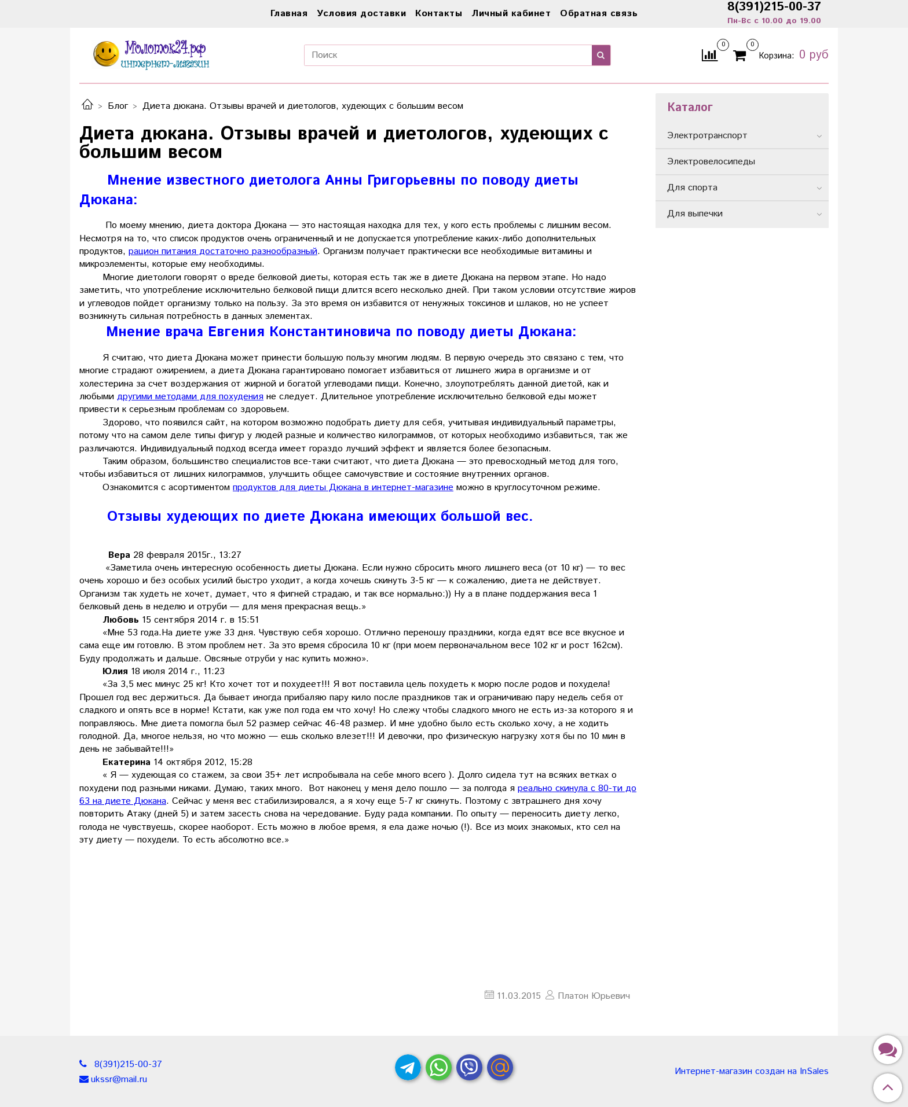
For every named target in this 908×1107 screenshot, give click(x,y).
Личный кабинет (511, 13)
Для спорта (692, 187)
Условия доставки (361, 13)
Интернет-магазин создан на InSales (752, 1071)
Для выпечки (695, 213)
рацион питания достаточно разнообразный (223, 251)
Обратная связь (599, 13)
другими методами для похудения (190, 396)
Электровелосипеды (711, 161)
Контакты (438, 13)
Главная (289, 13)
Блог (118, 106)
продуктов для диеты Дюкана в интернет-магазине (343, 487)
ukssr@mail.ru (119, 1079)
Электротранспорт (707, 135)
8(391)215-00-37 (126, 1064)
